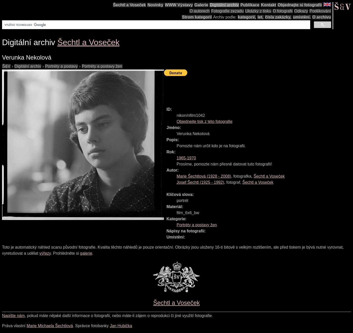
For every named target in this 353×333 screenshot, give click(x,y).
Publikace (249, 5)
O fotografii (283, 11)
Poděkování (320, 11)
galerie (86, 253)
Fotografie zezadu (227, 11)
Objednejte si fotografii (300, 5)
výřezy (45, 253)
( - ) (204, 176)
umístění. (302, 17)
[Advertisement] (256, 89)
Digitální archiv (224, 5)
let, (260, 17)
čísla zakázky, (278, 17)
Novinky (155, 5)
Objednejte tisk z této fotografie (205, 121)
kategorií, (247, 17)
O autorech (200, 11)
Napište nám (13, 315)
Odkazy (301, 11)
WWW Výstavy (179, 5)
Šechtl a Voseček (129, 5)
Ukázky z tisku (258, 11)
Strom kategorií (197, 17)
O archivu (321, 17)
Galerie (201, 5)
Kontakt (268, 5)
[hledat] (156, 25)
